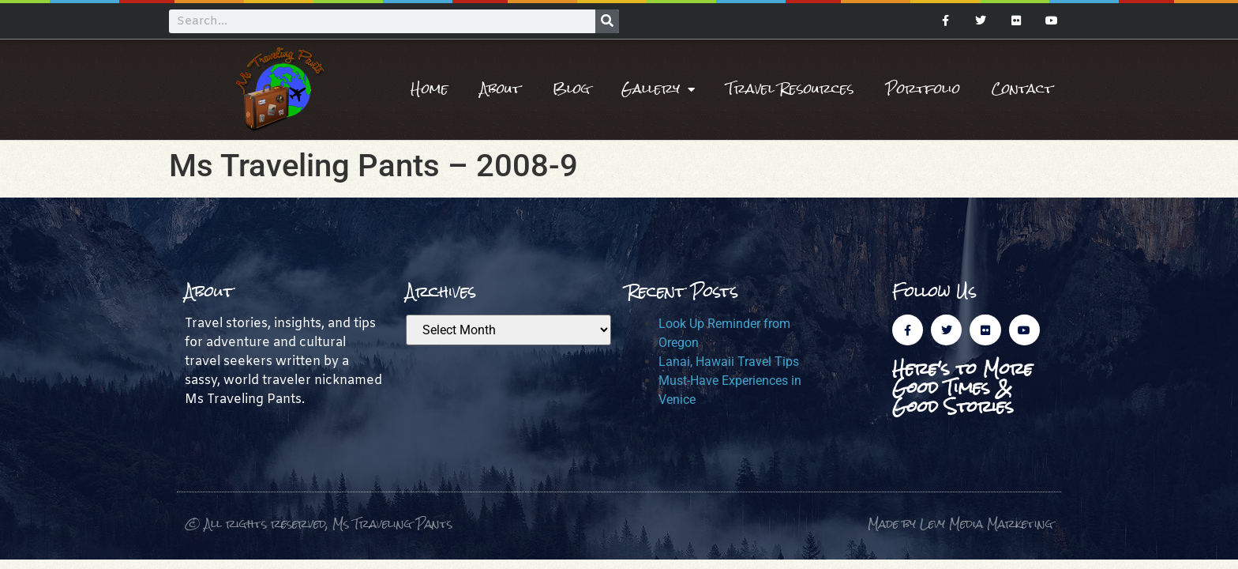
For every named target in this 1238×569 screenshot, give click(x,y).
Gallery (658, 89)
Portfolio (923, 89)
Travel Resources (790, 89)
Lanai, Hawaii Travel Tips (728, 361)
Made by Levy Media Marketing (960, 523)
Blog (571, 89)
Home (429, 89)
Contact (1022, 89)
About (500, 89)
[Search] (607, 21)
